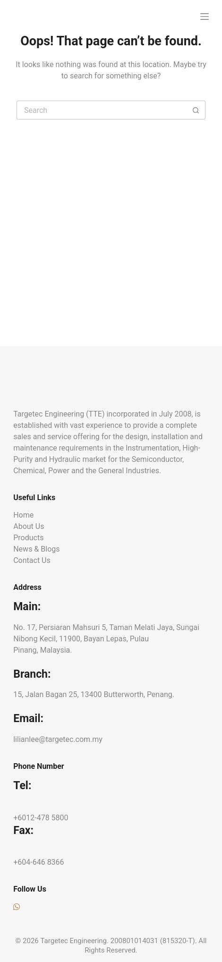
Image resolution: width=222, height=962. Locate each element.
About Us (28, 526)
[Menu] (204, 16)
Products (28, 537)
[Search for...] (102, 110)
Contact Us (32, 560)
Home (23, 515)
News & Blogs (36, 549)
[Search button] (196, 110)
